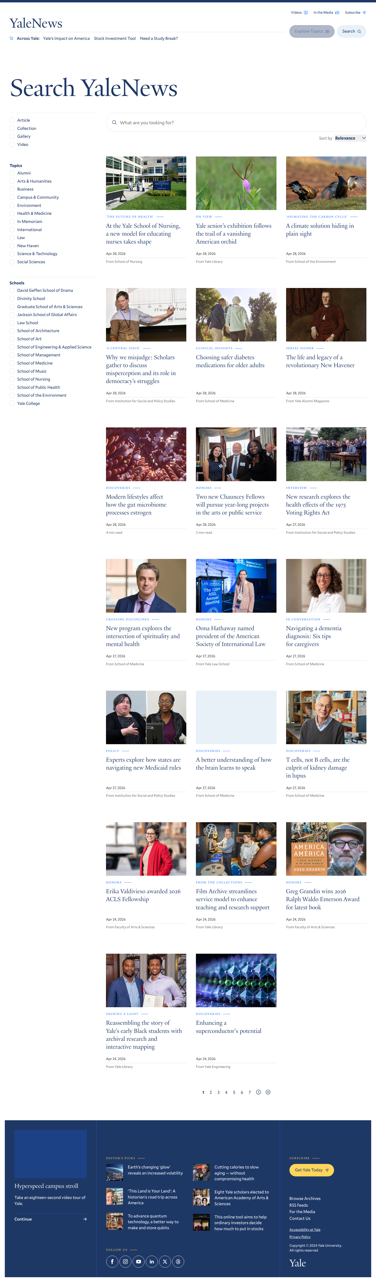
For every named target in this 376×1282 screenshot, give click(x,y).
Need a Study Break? (159, 38)
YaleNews (36, 24)
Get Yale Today (312, 1170)
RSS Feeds (298, 1205)
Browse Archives (305, 1198)
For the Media (302, 1211)
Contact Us (300, 1218)
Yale (297, 1264)
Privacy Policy (300, 1236)
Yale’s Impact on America (66, 38)
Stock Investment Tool (115, 38)
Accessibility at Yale (304, 1229)
